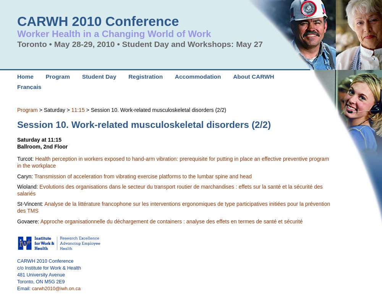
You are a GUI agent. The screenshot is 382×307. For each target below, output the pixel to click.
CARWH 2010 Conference (98, 21)
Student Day (99, 76)
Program (27, 110)
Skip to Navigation (17, 3)
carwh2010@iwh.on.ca (56, 288)
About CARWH (253, 76)
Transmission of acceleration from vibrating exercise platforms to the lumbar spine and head (143, 176)
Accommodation (198, 76)
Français (29, 87)
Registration (145, 76)
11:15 (78, 110)
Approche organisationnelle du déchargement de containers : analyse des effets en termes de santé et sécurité (171, 221)
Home (25, 76)
